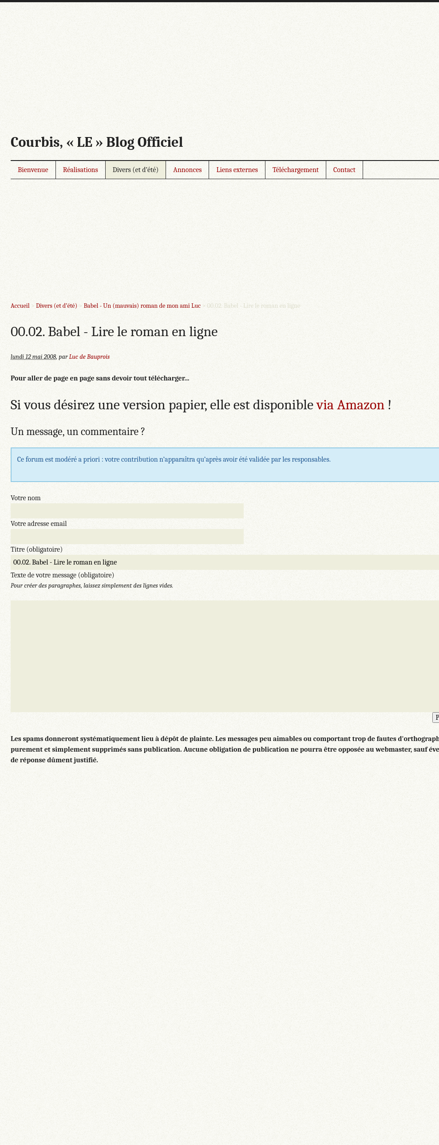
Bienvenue (33, 170)
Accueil (20, 306)
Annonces (187, 170)
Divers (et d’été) (136, 170)
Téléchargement (296, 170)
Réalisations (80, 170)
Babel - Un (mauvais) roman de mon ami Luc (142, 306)
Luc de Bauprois (89, 357)
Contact (344, 170)
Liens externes (237, 170)
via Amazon (350, 404)
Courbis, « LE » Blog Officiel (97, 142)
